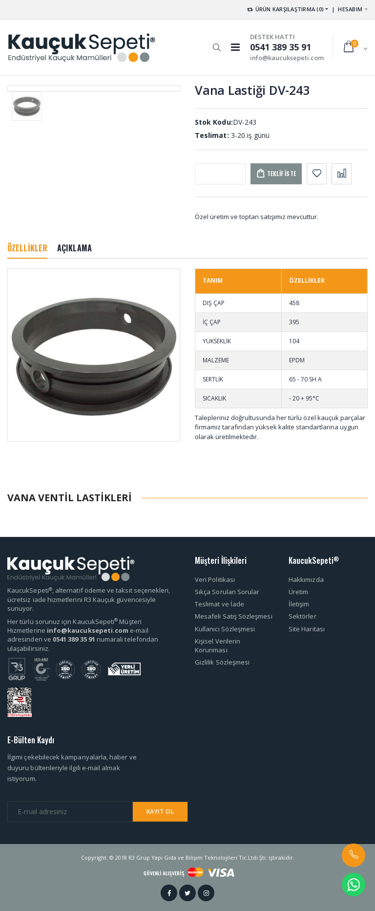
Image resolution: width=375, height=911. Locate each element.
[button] (216, 42)
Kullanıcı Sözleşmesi (225, 628)
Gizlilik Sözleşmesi (222, 662)
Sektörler (302, 616)
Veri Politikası (215, 579)
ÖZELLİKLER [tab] (27, 248)
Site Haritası (307, 628)
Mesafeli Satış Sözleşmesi (233, 616)
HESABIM (350, 9)
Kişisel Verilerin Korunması (217, 645)
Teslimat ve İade (219, 604)
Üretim (298, 591)
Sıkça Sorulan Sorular (227, 591)
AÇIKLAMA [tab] (74, 248)
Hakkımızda (306, 579)
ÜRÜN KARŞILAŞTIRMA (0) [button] (285, 9)
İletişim (299, 604)
